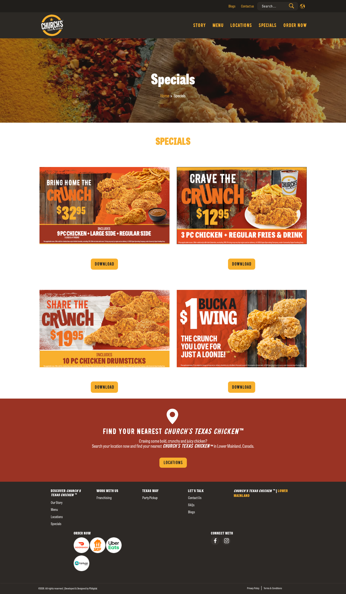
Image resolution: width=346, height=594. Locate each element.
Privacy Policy (253, 588)
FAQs (191, 505)
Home (164, 96)
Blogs (231, 6)
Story (199, 25)
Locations (241, 25)
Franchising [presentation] (104, 497)
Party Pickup (150, 497)
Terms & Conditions (273, 588)
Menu (217, 25)
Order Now (295, 25)
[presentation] (277, 6)
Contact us (247, 6)
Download (104, 264)
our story (56, 502)
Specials (267, 25)
